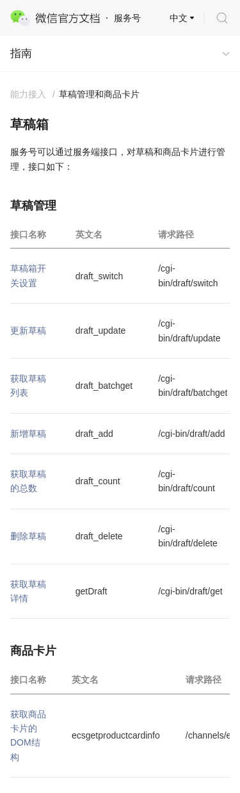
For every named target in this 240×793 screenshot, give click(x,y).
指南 (21, 53)
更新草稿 (28, 330)
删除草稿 (28, 536)
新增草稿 (28, 434)
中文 (179, 18)
